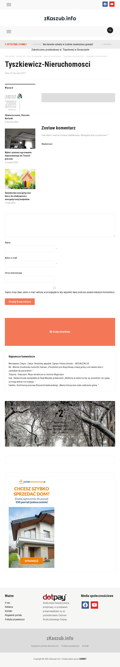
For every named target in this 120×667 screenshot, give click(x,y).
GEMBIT (82, 659)
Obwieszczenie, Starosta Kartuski (17, 117)
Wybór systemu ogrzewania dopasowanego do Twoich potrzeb (18, 155)
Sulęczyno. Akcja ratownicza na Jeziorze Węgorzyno (41, 374)
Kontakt (8, 611)
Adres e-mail (11, 257)
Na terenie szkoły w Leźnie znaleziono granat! (68, 44)
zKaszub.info (60, 638)
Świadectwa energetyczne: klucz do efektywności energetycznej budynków (18, 196)
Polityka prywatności (15, 619)
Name (8, 242)
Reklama (9, 606)
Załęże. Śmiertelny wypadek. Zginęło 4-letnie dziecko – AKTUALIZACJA (58, 363)
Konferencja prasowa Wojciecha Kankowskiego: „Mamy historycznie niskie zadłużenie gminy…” (58, 385)
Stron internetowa (13, 273)
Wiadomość (46, 144)
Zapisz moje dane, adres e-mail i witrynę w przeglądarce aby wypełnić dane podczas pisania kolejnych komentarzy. (60, 292)
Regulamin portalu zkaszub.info (45, 646)
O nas (7, 602)
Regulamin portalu (13, 615)
